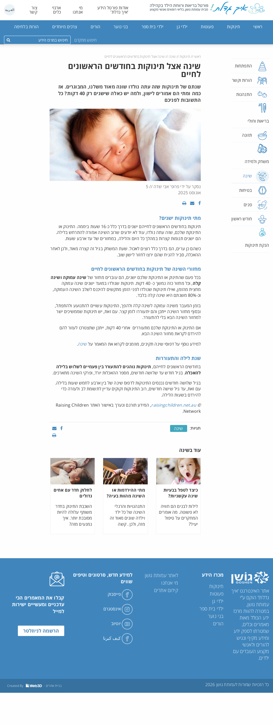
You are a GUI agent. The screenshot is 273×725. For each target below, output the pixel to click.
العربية (9, 9)
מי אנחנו (78, 10)
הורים (96, 27)
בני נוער (121, 27)
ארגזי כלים (56, 10)
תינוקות (233, 27)
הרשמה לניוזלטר (41, 630)
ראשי (257, 27)
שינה (172, 56)
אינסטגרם (118, 609)
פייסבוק (120, 594)
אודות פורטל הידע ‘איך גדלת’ (112, 10)
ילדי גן (182, 27)
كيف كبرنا (118, 638)
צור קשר (33, 10)
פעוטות (207, 27)
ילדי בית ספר (153, 27)
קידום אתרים (166, 590)
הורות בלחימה (26, 27)
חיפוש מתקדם (85, 40)
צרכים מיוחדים (64, 27)
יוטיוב (122, 623)
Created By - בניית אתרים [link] (34, 685)
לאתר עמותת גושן (161, 575)
